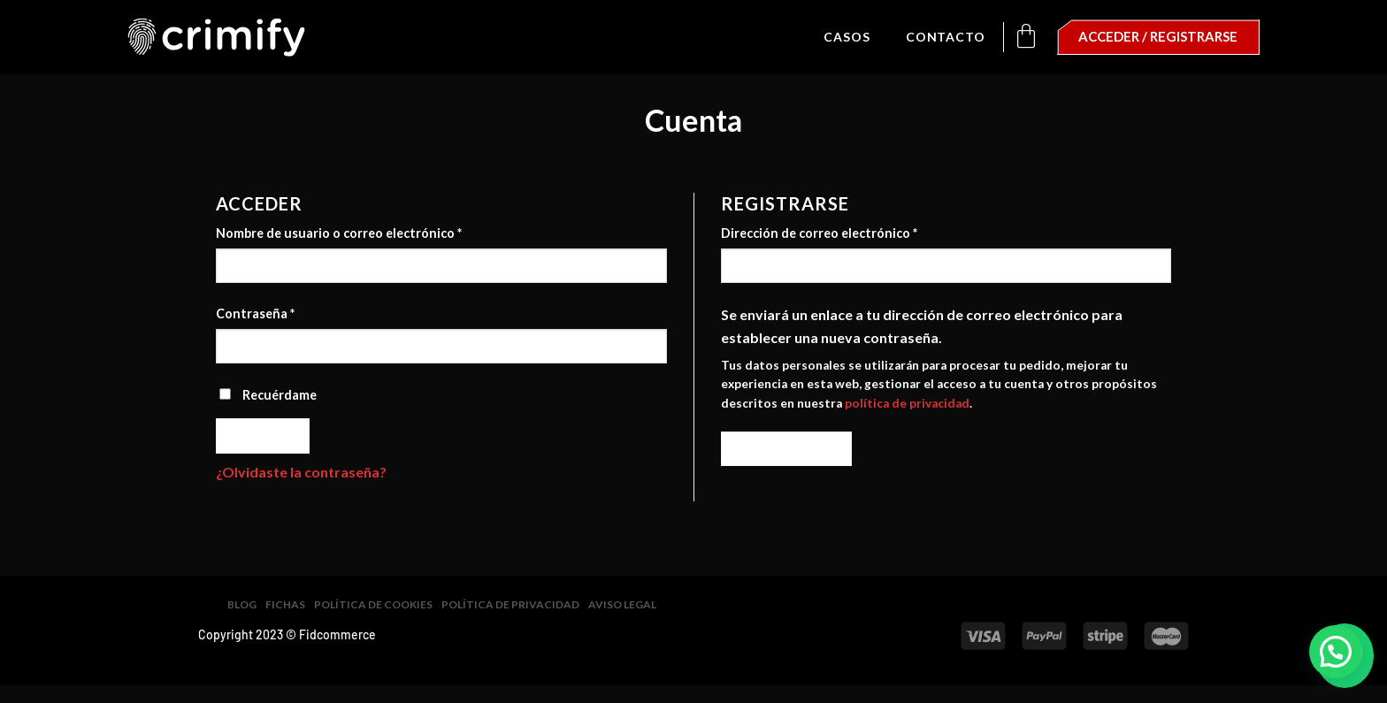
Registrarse (787, 448)
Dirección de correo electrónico (819, 233)
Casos (847, 36)
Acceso (263, 435)
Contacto (945, 36)
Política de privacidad (510, 604)
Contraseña (255, 313)
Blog (242, 604)
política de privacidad (907, 403)
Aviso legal (622, 604)
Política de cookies (373, 604)
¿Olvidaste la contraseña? (301, 471)
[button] (1335, 651)
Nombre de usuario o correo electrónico (339, 233)
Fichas (285, 604)
